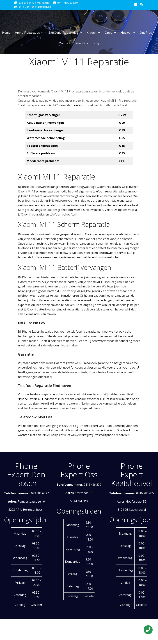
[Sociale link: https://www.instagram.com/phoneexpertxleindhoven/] (141, 5)
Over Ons (81, 43)
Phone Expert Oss (92, 426)
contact (78, 105)
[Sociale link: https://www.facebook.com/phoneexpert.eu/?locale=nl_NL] (135, 5)
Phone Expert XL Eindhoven (37, 399)
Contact (64, 43)
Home (6, 32)
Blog (96, 43)
